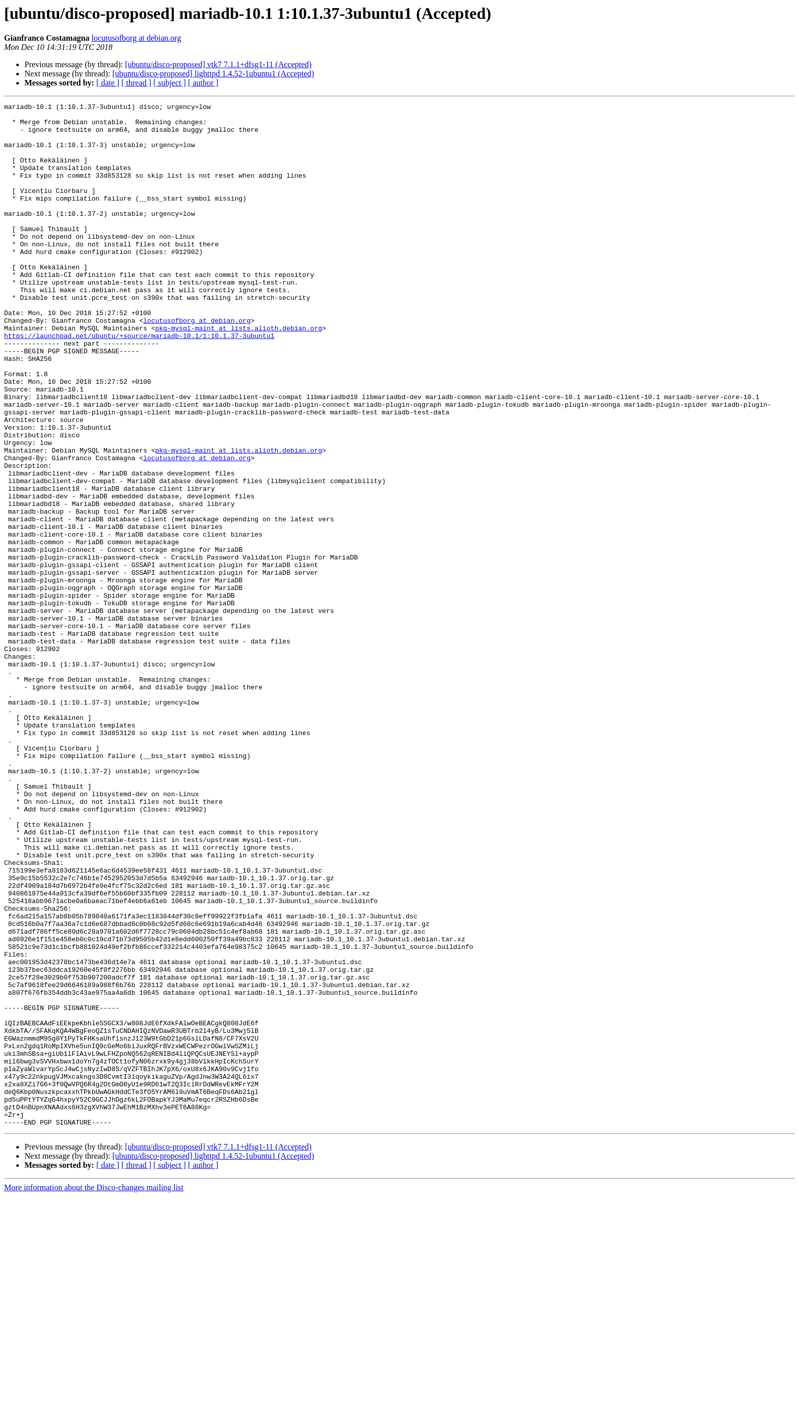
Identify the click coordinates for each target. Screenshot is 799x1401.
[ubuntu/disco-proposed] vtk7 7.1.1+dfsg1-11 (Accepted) (218, 64)
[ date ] (107, 82)
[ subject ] (169, 82)
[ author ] (203, 82)
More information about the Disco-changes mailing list (93, 1392)
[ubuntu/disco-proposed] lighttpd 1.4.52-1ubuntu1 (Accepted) (213, 73)
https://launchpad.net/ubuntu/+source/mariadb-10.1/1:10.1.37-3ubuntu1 (139, 382)
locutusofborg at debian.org (136, 38)
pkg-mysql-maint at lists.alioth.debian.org (238, 373)
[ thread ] (136, 82)
